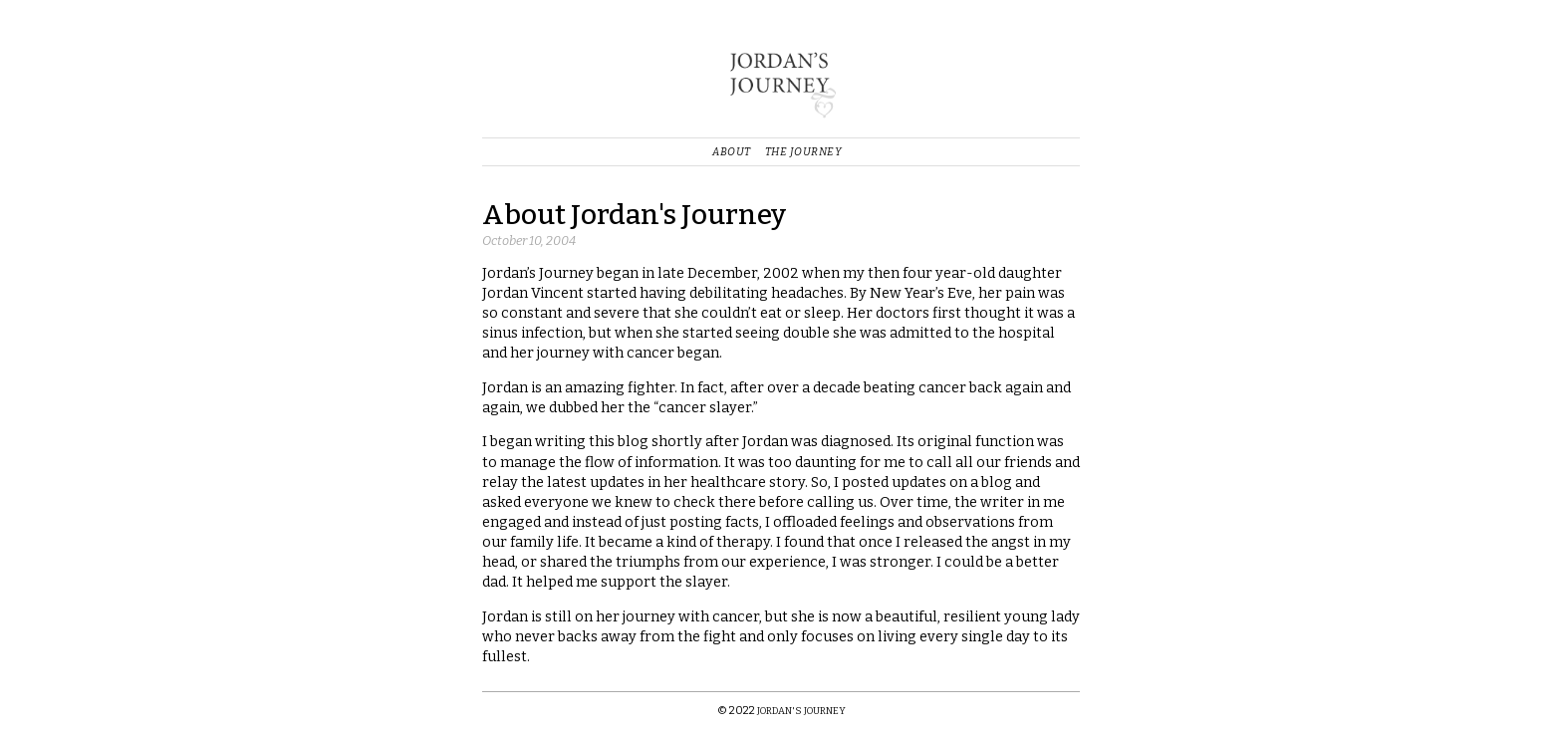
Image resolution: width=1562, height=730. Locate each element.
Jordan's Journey (801, 711)
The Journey (804, 151)
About (731, 151)
